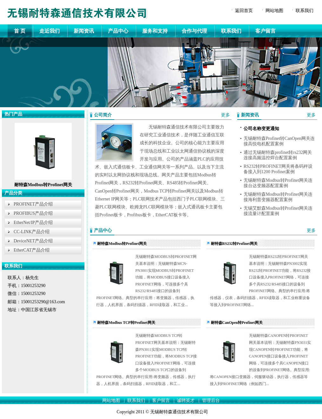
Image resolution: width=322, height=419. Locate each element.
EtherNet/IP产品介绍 (33, 222)
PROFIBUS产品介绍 (33, 213)
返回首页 (244, 10)
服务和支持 (155, 31)
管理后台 (211, 400)
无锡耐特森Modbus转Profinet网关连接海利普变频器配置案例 (278, 197)
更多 (225, 115)
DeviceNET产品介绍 (33, 241)
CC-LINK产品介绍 (32, 231)
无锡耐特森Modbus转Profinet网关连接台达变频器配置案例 (278, 183)
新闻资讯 (84, 31)
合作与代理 (194, 31)
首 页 (19, 31)
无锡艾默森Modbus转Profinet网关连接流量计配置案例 (278, 211)
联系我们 (304, 10)
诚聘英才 (186, 400)
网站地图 (274, 10)
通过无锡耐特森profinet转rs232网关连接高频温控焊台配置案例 (278, 155)
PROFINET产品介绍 (33, 204)
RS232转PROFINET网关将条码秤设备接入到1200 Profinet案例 (278, 169)
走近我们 (49, 31)
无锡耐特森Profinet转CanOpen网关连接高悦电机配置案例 (279, 141)
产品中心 (118, 31)
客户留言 (265, 31)
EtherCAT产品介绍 (32, 250)
